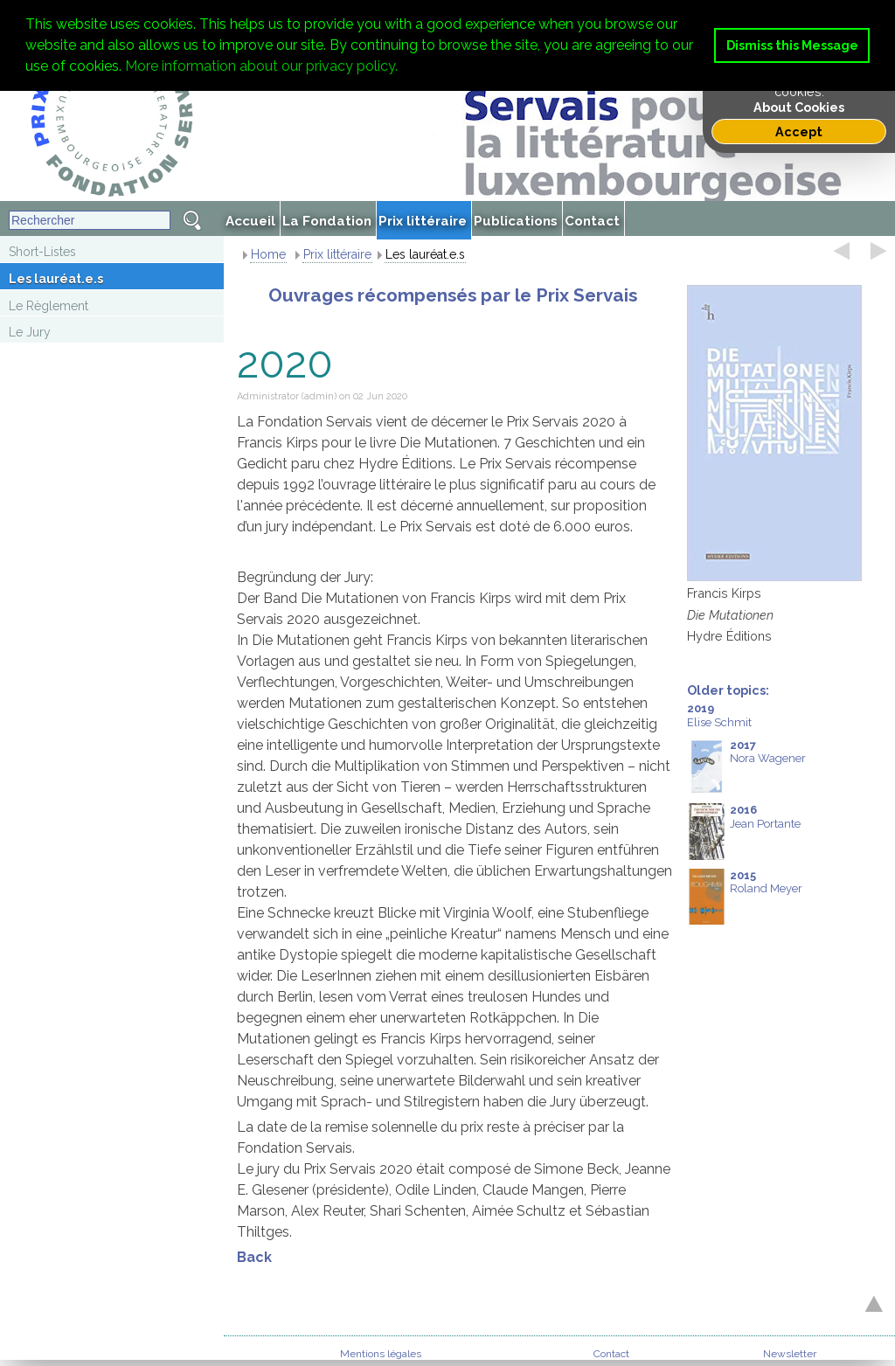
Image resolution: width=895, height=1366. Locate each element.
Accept (798, 131)
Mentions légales (380, 1354)
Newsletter (789, 1354)
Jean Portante (744, 831)
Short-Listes (42, 252)
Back (254, 1257)
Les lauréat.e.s (56, 279)
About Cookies (798, 107)
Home (268, 254)
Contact (611, 1354)
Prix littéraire (337, 254)
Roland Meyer (744, 897)
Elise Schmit (719, 715)
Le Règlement (48, 306)
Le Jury (30, 332)
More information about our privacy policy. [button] (261, 66)
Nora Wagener (746, 766)
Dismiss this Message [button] (792, 45)
